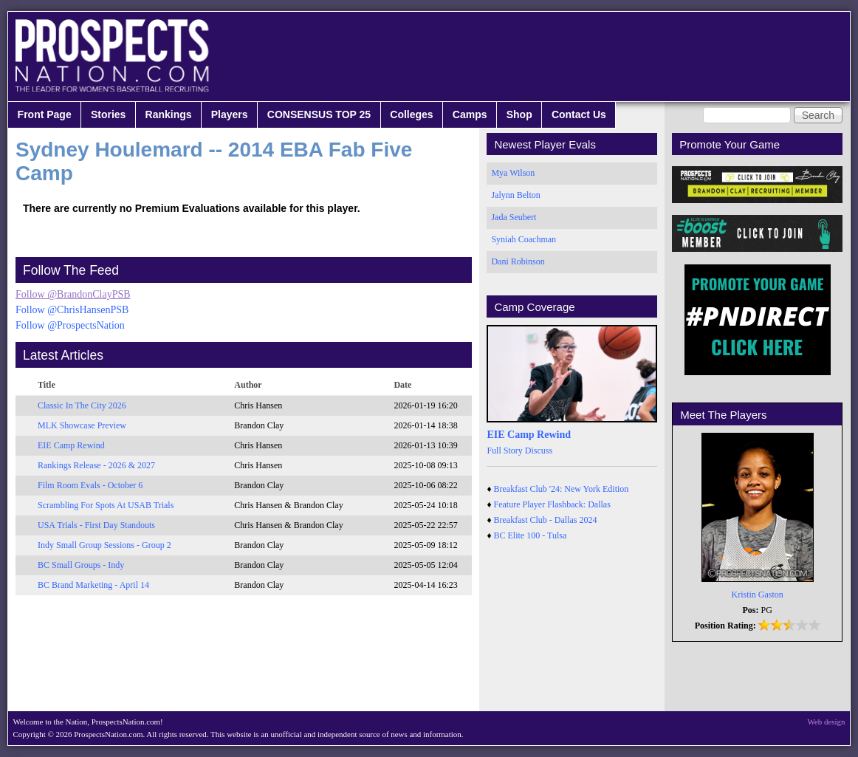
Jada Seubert (513, 217)
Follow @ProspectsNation (70, 325)
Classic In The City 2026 (82, 405)
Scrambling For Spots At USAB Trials (106, 505)
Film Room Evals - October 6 (90, 485)
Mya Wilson (513, 173)
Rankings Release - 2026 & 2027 (96, 465)
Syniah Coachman (523, 239)
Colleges (411, 114)
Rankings (168, 114)
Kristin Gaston (757, 594)
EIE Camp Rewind (71, 445)
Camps (470, 114)
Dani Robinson (517, 261)
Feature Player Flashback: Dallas (552, 504)
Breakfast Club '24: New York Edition (561, 489)
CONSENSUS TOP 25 (319, 114)
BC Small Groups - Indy (81, 565)
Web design (826, 721)
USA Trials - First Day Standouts (96, 525)
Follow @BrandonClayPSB (73, 294)
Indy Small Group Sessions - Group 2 (104, 545)
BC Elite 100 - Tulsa (530, 535)
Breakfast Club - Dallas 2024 (545, 520)
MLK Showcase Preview (82, 425)
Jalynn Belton (515, 195)
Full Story (504, 450)
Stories (108, 114)
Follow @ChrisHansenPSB (72, 309)
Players (229, 114)
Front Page (45, 114)
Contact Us (579, 114)
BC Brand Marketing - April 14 (93, 585)
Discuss (538, 450)
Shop (519, 114)
